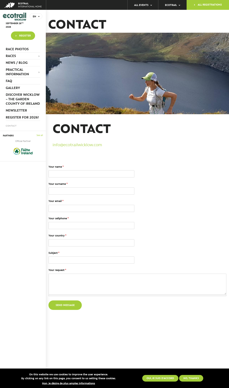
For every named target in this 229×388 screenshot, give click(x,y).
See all (39, 135)
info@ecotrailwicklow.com (77, 144)
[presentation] (75, 321)
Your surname (58, 184)
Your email (56, 201)
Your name (56, 166)
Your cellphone (58, 218)
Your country (57, 235)
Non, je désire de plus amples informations (68, 383)
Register (25, 35)
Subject (53, 252)
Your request (57, 270)
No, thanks (191, 378)
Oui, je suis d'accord (160, 378)
